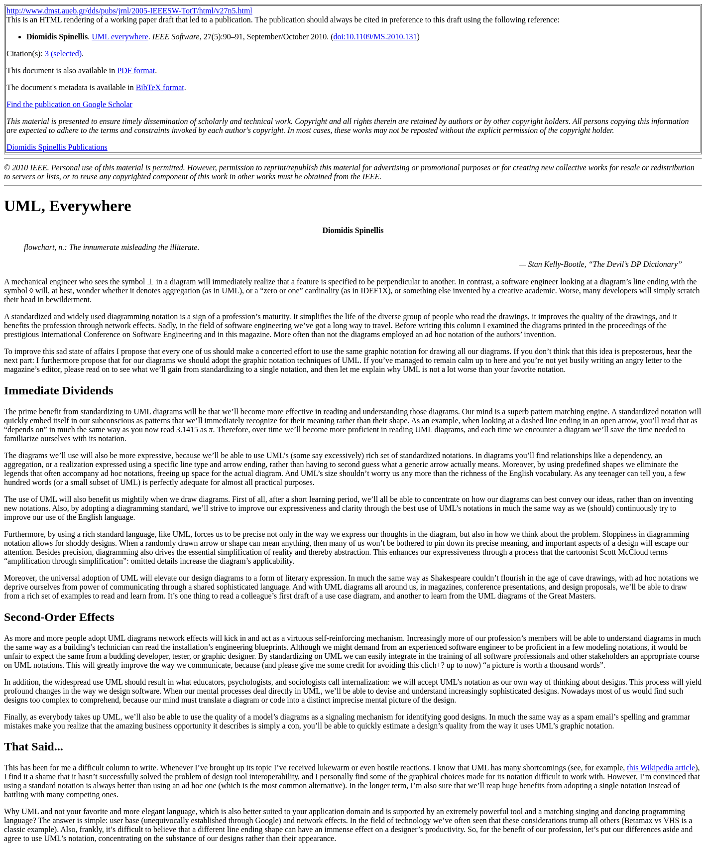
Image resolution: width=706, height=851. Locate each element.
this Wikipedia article (661, 767)
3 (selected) (63, 53)
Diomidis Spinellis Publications (57, 147)
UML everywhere (120, 36)
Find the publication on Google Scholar (69, 104)
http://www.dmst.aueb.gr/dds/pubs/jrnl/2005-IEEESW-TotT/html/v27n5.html (129, 10)
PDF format (136, 70)
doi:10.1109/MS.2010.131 (375, 36)
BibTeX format (160, 87)
